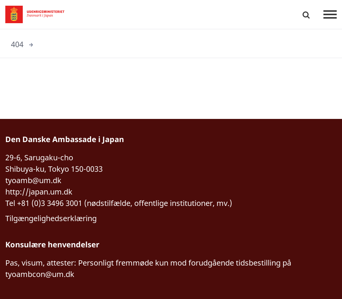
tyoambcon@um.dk (39, 274)
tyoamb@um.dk (33, 180)
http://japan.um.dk (38, 192)
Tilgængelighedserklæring (51, 218)
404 (17, 44)
